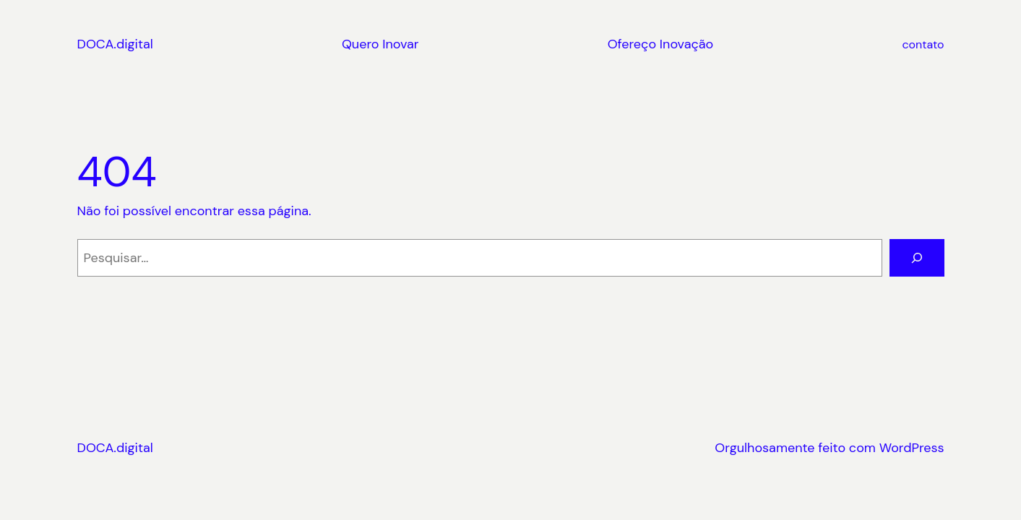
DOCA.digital (115, 44)
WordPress (911, 447)
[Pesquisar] (916, 258)
